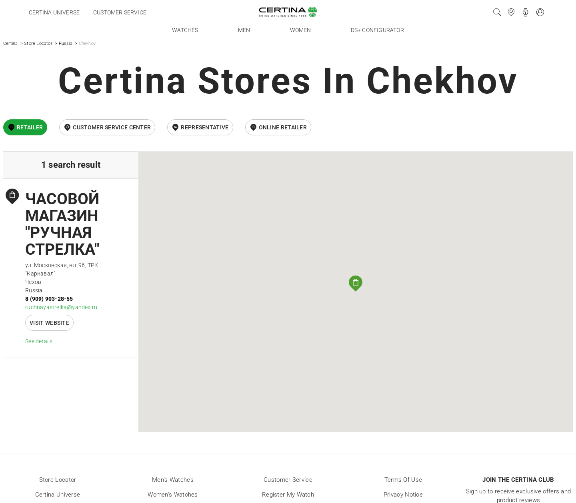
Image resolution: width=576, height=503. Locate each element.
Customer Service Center (112, 127)
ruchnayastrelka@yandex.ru (61, 307)
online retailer (283, 127)
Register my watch (288, 494)
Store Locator (38, 43)
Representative (204, 127)
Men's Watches (173, 479)
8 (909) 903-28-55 (49, 299)
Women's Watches (173, 494)
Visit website (49, 323)
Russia (65, 43)
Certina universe (54, 12)
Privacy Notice (403, 494)
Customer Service (288, 479)
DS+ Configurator (377, 30)
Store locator (57, 479)
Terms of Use (403, 479)
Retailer (30, 127)
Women (300, 30)
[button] (355, 284)
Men (244, 30)
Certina (10, 43)
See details (38, 341)
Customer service (119, 12)
